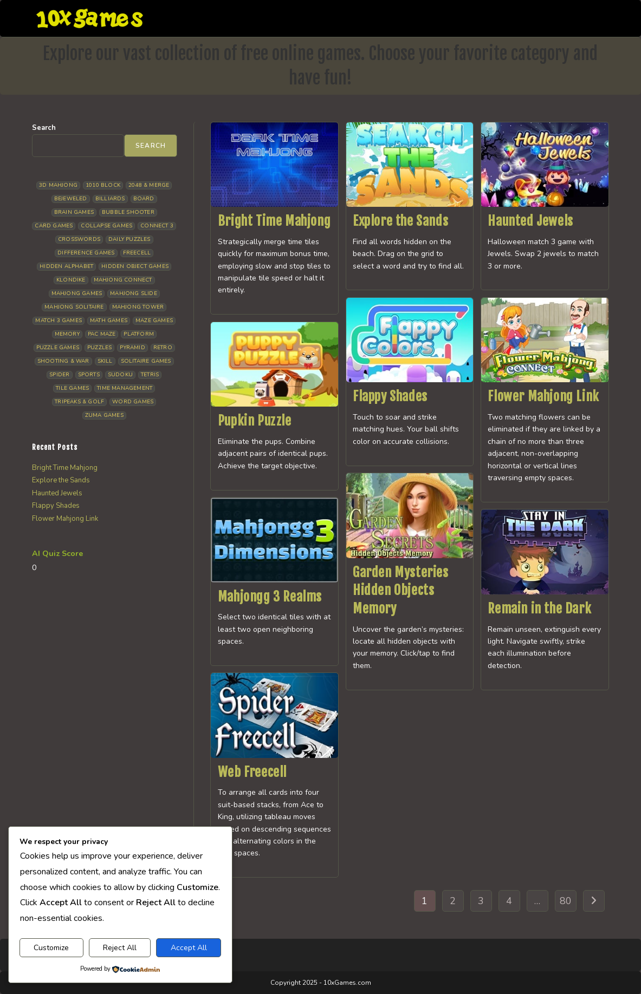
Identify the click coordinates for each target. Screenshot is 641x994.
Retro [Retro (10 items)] (162, 347)
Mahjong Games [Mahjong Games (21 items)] (76, 293)
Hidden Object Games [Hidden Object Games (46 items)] (135, 266)
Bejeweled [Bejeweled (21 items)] (70, 198)
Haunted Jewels (530, 221)
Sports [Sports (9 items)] (89, 374)
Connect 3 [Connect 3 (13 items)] (156, 226)
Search (44, 128)
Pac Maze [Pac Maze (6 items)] (102, 334)
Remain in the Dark (539, 608)
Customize (51, 948)
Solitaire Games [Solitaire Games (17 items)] (146, 361)
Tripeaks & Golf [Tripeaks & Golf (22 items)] (79, 402)
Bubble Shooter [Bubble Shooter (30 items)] (128, 212)
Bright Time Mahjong (274, 221)
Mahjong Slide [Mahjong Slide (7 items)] (133, 293)
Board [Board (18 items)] (143, 198)
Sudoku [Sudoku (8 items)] (120, 374)
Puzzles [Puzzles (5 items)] (99, 347)
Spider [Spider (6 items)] (59, 374)
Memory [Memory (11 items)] (67, 334)
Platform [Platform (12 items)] (139, 334)
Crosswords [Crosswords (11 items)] (79, 239)
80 (566, 900)
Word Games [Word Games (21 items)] (132, 402)
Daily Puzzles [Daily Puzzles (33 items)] (129, 239)
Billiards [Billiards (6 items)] (110, 198)
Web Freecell (252, 772)
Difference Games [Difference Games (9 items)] (85, 253)
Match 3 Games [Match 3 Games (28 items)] (58, 320)
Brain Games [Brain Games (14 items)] (74, 212)
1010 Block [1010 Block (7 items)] (103, 185)
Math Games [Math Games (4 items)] (108, 320)
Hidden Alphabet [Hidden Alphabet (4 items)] (66, 266)
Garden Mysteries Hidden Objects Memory (401, 590)
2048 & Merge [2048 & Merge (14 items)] (148, 185)
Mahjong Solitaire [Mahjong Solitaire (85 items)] (73, 307)
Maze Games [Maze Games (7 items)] (154, 320)
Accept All (189, 948)
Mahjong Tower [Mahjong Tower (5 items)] (138, 307)
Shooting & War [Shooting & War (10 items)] (63, 361)
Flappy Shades (390, 396)
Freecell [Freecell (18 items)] (137, 253)
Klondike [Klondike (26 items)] (71, 280)
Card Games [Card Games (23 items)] (54, 226)
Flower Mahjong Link (543, 396)
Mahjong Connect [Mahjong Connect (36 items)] (123, 280)
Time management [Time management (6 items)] (124, 388)
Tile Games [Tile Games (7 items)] (72, 388)
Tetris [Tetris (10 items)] (150, 374)
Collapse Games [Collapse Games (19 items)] (106, 226)
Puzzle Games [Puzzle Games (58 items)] (57, 347)
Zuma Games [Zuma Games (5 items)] (104, 415)
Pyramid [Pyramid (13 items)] (132, 347)
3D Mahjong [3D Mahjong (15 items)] (58, 185)
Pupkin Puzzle (255, 421)
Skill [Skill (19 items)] (105, 361)
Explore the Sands (400, 221)
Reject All (120, 948)
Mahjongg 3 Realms (270, 596)
